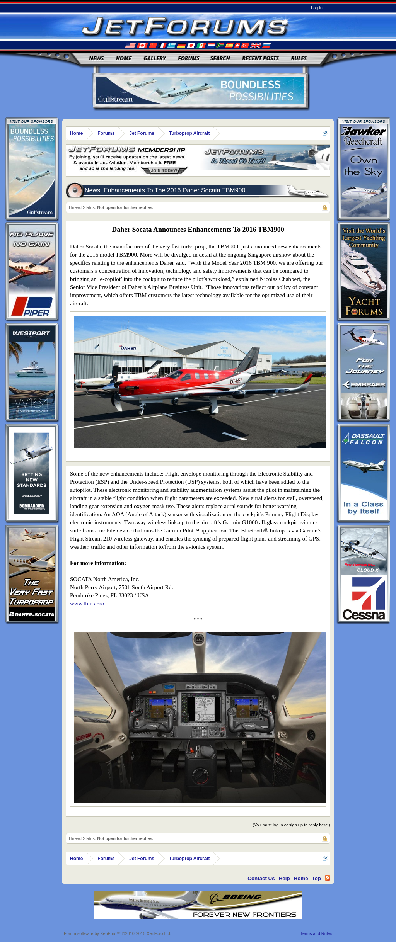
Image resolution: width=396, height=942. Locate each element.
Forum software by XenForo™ (117, 933)
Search (220, 58)
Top (316, 878)
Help (284, 878)
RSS (327, 878)
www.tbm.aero (87, 603)
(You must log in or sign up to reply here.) (291, 825)
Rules (299, 58)
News (96, 58)
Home (123, 58)
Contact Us (261, 878)
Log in (317, 7)
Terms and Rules (316, 933)
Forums (189, 58)
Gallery (155, 58)
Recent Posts (260, 58)
